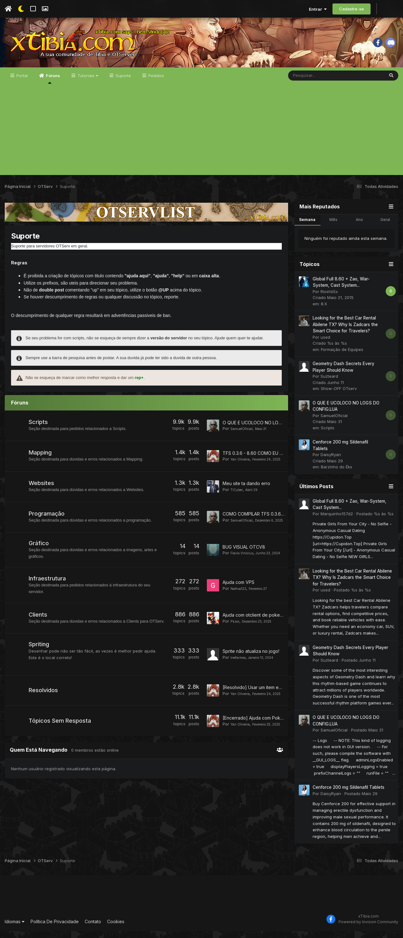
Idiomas (15, 928)
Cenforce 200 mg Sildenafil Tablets (348, 794)
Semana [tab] (307, 226)
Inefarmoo (240, 671)
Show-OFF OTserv (339, 395)
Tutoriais (87, 82)
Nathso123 (240, 599)
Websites (42, 492)
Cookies (115, 928)
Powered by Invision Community (368, 928)
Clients (38, 625)
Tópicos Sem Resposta (60, 741)
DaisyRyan (331, 461)
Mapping (40, 460)
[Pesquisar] (319, 82)
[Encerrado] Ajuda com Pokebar (256, 735)
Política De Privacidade (55, 928)
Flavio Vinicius (244, 562)
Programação (47, 524)
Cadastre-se (351, 8)
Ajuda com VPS (238, 593)
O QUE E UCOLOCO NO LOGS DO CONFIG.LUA (271, 429)
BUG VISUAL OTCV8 (244, 556)
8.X (324, 310)
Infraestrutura (47, 590)
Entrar (318, 9)
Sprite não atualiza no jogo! (251, 665)
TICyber (238, 498)
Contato (93, 928)
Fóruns (52, 85)
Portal (21, 82)
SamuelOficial (244, 435)
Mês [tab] (333, 226)
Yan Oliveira (242, 464)
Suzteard (329, 383)
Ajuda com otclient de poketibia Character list (270, 629)
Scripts (38, 429)
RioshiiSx (329, 298)
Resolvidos (44, 708)
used (325, 344)
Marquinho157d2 (337, 520)
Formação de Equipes (342, 356)
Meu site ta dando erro (246, 492)
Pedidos (155, 82)
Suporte (122, 82)
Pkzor (235, 635)
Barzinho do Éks (336, 473)
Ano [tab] (359, 226)
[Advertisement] (201, 138)
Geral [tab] (385, 226)
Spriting (39, 661)
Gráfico (39, 555)
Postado (375, 520)
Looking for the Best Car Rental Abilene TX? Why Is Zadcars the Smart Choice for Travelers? (345, 331)
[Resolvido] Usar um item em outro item (263, 702)
